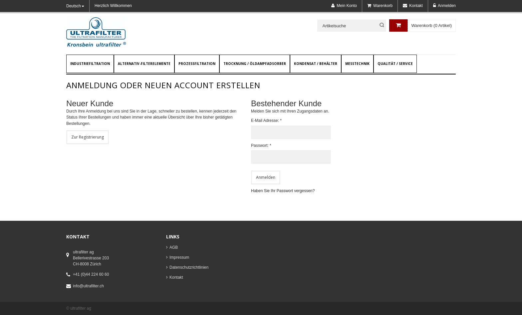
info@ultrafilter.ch (88, 286)
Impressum (179, 257)
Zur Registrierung (87, 137)
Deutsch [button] (75, 6)
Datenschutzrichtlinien (188, 267)
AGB (173, 247)
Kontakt (176, 277)
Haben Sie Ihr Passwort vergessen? (283, 190)
